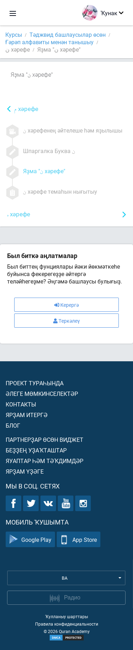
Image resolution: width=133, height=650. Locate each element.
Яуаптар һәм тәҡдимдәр (44, 460)
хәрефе (26, 109)
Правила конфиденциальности (66, 624)
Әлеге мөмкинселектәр (42, 393)
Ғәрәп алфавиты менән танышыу (49, 42)
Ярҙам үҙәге (25, 471)
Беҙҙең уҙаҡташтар (36, 450)
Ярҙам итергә (27, 414)
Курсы (13, 34)
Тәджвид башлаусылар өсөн (67, 34)
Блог (13, 425)
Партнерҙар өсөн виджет (44, 439)
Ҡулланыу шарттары (66, 616)
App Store (78, 539)
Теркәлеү (66, 321)
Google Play (30, 539)
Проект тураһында (34, 383)
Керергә (66, 305)
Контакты (21, 404)
